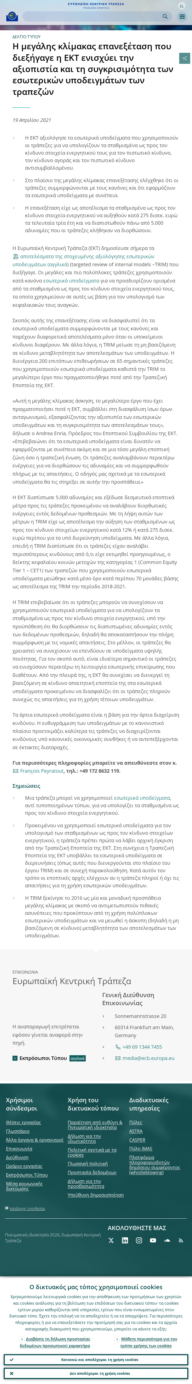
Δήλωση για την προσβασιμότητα (86, 1183)
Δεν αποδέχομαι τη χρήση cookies (100, 1372)
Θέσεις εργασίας (23, 1122)
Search (165, 16)
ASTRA (135, 1131)
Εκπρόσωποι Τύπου (43, 1058)
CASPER (137, 1140)
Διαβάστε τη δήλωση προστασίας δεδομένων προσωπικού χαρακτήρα (55, 1340)
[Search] (93, 16)
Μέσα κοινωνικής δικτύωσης (24, 1186)
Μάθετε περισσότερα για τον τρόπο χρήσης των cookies (148, 1340)
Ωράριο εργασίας (24, 1166)
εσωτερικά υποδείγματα (71, 280)
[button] (182, 6)
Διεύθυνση (17, 1157)
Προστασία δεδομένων (92, 1172)
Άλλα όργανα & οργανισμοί (35, 1140)
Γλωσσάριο (18, 1131)
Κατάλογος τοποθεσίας (28, 1208)
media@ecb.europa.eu (148, 1058)
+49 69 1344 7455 (142, 1046)
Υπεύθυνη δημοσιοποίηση (96, 1195)
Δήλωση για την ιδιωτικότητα (84, 1138)
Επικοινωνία (19, 1149)
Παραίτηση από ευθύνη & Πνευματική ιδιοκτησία (95, 1124)
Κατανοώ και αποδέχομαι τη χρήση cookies (99, 1358)
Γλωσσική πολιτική (88, 1164)
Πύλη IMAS (140, 1149)
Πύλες (135, 1122)
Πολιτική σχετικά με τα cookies (92, 1152)
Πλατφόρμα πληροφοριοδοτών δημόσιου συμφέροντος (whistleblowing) (154, 1164)
